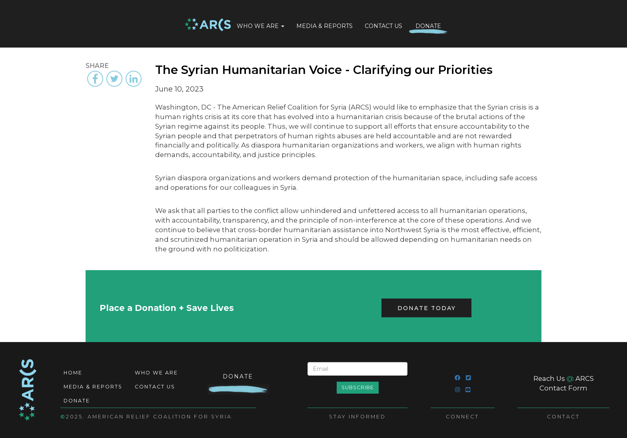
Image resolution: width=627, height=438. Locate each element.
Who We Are (260, 26)
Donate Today (426, 308)
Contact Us (383, 26)
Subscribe (357, 387)
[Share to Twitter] (114, 79)
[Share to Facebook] (95, 79)
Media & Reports (324, 26)
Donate (428, 26)
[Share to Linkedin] (134, 79)
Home (208, 25)
